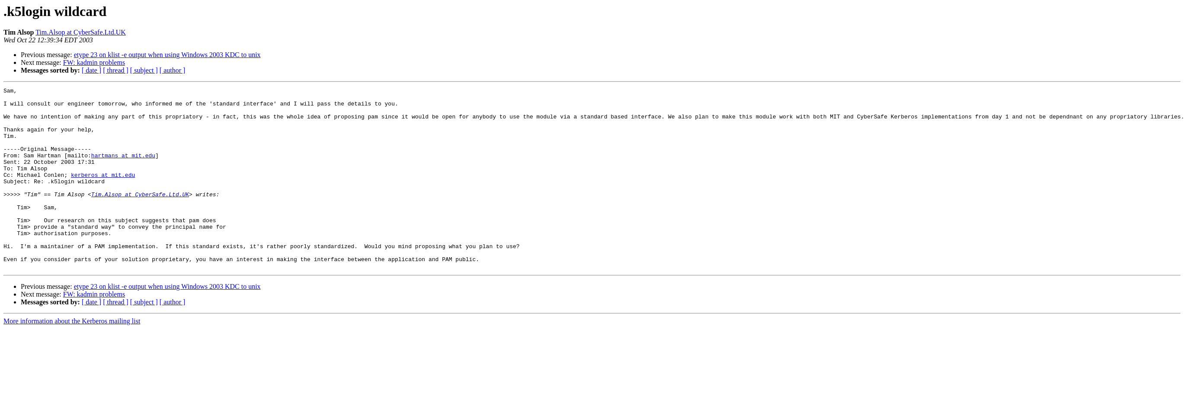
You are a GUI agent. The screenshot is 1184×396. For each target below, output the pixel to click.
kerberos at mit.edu (103, 193)
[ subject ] (144, 70)
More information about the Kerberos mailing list (71, 357)
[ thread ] (115, 70)
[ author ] (173, 70)
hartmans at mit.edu (123, 169)
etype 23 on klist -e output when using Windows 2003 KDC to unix (167, 54)
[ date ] (91, 70)
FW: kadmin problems (94, 62)
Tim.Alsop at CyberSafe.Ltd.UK (80, 32)
